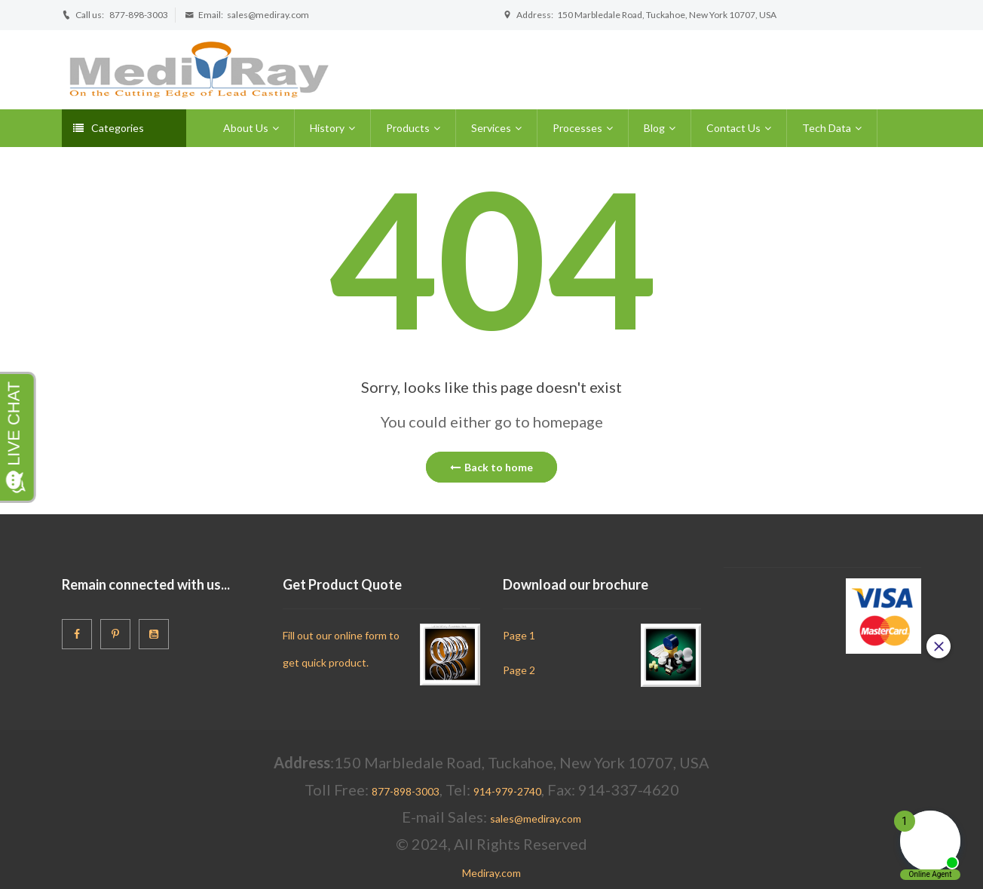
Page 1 (519, 635)
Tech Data (826, 127)
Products (408, 127)
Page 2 (519, 670)
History (327, 127)
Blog (654, 127)
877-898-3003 (138, 14)
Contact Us (733, 127)
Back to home (491, 467)
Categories (108, 127)
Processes (577, 127)
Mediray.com (491, 872)
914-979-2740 (507, 791)
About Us (245, 127)
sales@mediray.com (268, 14)
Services (491, 127)
